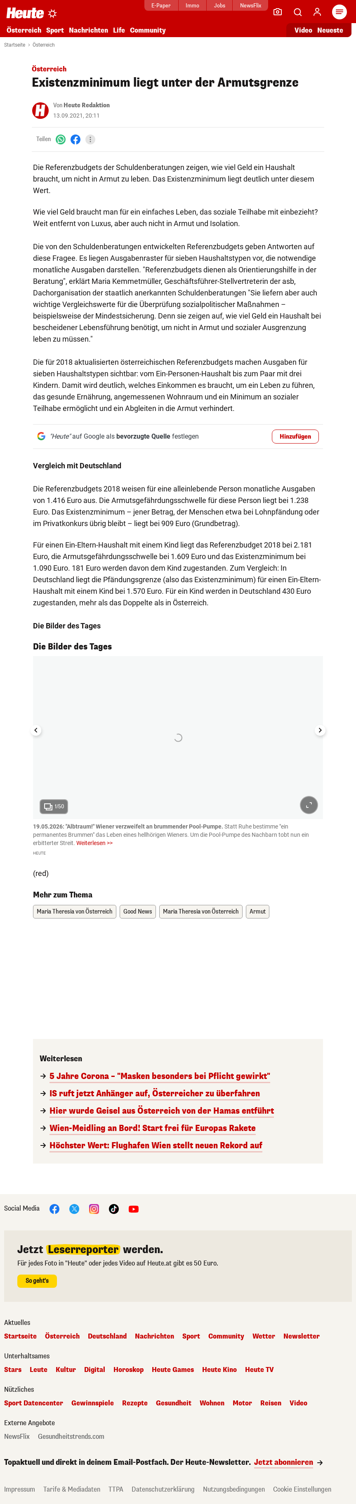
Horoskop (128, 1370)
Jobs (200, 5)
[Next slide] (320, 730)
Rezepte (135, 1403)
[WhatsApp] (61, 139)
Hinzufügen (295, 437)
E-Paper (142, 5)
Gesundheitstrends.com (71, 1437)
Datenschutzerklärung (163, 1489)
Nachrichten (88, 30)
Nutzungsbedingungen (234, 1489)
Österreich (24, 30)
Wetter (263, 1336)
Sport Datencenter (33, 1403)
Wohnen (212, 1403)
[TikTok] (114, 1208)
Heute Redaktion (87, 105)
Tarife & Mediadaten (71, 1489)
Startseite (14, 45)
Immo (173, 5)
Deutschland (107, 1336)
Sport (55, 30)
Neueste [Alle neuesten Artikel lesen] (330, 30)
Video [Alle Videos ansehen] (303, 30)
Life (119, 30)
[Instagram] (94, 1208)
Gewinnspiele (92, 1403)
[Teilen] (90, 139)
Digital (94, 1370)
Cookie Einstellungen (302, 1489)
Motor (242, 1403)
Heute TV (259, 1370)
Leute (38, 1370)
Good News (137, 912)
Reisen (270, 1403)
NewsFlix (231, 5)
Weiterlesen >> (94, 843)
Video (298, 1403)
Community (148, 30)
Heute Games (173, 1370)
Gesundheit (173, 1403)
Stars (12, 1370)
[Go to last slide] (36, 730)
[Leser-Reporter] (278, 12)
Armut (258, 912)
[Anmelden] (317, 12)
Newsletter (301, 1336)
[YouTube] (134, 1208)
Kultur (66, 1370)
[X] (74, 1208)
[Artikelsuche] (297, 12)
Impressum (19, 1489)
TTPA (115, 1489)
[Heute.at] (25, 12)
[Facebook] (75, 139)
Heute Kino (219, 1370)
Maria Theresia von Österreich (75, 912)
